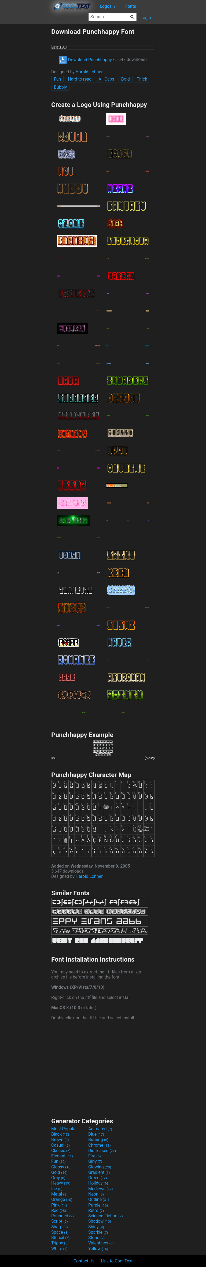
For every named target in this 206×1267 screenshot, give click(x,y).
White (59, 1248)
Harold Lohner (89, 71)
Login (146, 17)
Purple (98, 1205)
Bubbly (60, 87)
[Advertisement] (25, 108)
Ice (56, 1188)
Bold (125, 79)
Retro (96, 1210)
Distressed (102, 1150)
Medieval (100, 1188)
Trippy (59, 1243)
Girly (95, 1161)
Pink (59, 1205)
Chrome (99, 1145)
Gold (59, 1172)
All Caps (106, 79)
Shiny (96, 1226)
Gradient (99, 1172)
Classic (61, 1150)
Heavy (60, 1183)
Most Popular (64, 1128)
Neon (96, 1194)
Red (58, 1210)
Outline (98, 1199)
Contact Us (84, 1261)
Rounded (63, 1215)
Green (97, 1177)
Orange (61, 1199)
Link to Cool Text (117, 1261)
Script (59, 1221)
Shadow (99, 1221)
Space (59, 1232)
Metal (59, 1194)
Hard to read (79, 79)
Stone (96, 1237)
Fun (57, 79)
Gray (58, 1177)
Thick (142, 79)
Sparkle (98, 1232)
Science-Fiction (105, 1215)
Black (60, 1134)
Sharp (59, 1226)
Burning (98, 1139)
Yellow (98, 1248)
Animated (100, 1128)
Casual (60, 1145)
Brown (60, 1139)
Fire (94, 1155)
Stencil (60, 1237)
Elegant (62, 1155)
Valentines (101, 1243)
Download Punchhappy (85, 59)
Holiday (98, 1183)
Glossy (61, 1166)
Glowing (99, 1166)
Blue (96, 1134)
